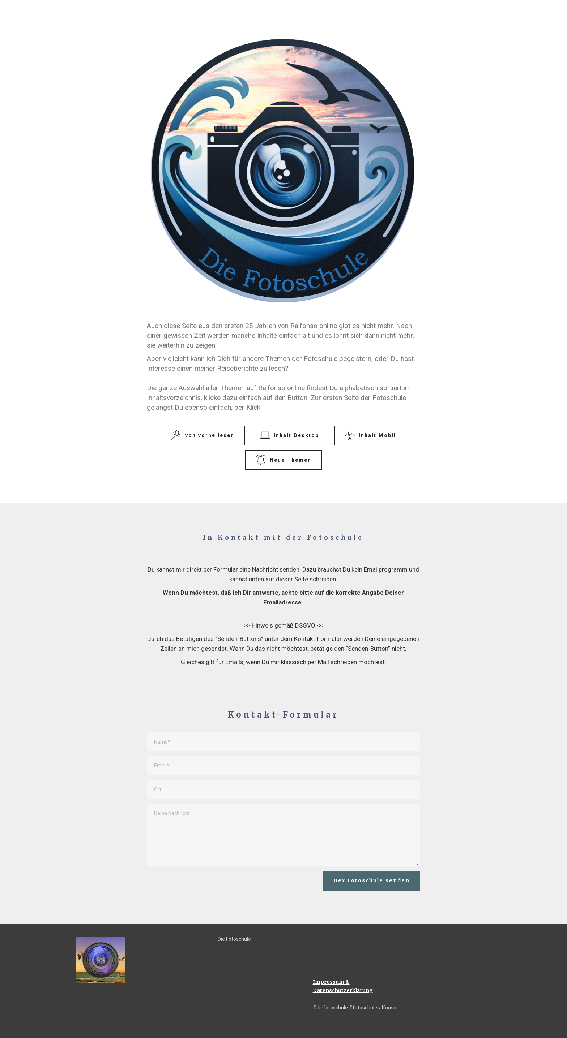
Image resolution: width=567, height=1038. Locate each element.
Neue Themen (283, 460)
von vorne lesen (202, 435)
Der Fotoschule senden (371, 880)
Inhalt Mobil (370, 435)
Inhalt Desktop (289, 435)
